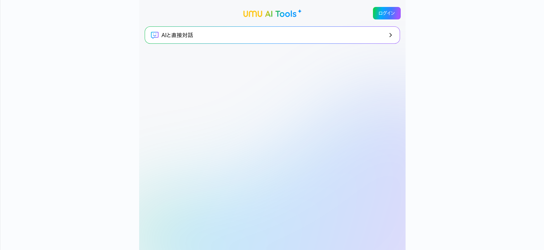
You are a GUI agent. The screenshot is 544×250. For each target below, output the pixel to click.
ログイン (387, 13)
